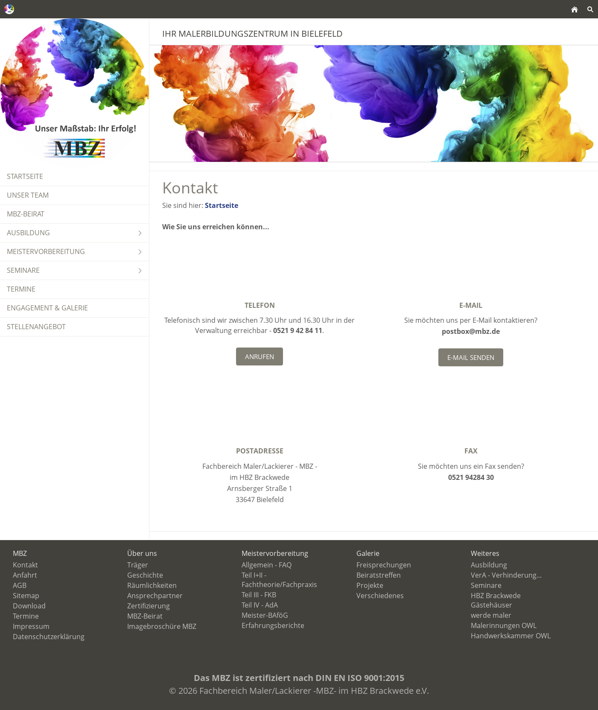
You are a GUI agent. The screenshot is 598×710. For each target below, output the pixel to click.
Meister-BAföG (265, 615)
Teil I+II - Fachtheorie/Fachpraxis (279, 579)
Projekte (369, 585)
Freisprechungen (383, 565)
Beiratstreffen (378, 575)
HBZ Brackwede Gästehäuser (496, 600)
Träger (137, 565)
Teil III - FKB (259, 594)
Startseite (221, 205)
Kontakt (25, 565)
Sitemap (26, 595)
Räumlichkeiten (152, 585)
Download (29, 606)
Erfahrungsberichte (273, 625)
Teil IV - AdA (260, 605)
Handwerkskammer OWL (511, 635)
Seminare (486, 585)
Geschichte (145, 575)
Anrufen (259, 356)
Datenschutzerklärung (49, 636)
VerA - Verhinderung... (506, 575)
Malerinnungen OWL (504, 625)
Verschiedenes (380, 595)
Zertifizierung (148, 606)
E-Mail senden (470, 357)
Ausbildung (489, 565)
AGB (19, 585)
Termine (26, 616)
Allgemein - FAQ (267, 565)
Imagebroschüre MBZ (161, 626)
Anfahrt (25, 575)
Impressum (31, 626)
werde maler (491, 615)
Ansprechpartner (155, 595)
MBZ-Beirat (145, 616)
